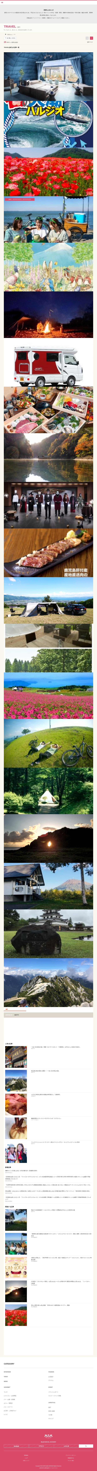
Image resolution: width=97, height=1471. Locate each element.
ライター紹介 (71, 1460)
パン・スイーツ (8, 1407)
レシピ (6, 1414)
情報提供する (71, 1458)
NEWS (6, 1381)
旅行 (49, 1407)
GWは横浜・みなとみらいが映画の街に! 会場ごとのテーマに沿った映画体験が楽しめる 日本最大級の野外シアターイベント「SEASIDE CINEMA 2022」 (48, 1192)
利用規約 (26, 1455)
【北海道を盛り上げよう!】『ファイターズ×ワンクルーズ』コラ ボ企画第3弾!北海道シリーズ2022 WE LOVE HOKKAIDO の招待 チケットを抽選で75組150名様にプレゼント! (48, 1179)
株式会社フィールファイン (51, 1468)
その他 (50, 1415)
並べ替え (10, 38)
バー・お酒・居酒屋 (9, 1399)
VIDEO (6, 1376)
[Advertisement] (48, 1028)
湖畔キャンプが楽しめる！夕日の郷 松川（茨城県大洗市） (48, 1172)
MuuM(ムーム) (48, 1436)
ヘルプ (26, 1458)
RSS (86, 1446)
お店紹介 (50, 1376)
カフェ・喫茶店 (8, 1403)
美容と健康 (51, 1411)
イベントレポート (53, 1392)
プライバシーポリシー (71, 1455)
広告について (26, 1460)
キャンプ (50, 1418)
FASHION (51, 1372)
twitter (66, 1446)
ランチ (6, 1392)
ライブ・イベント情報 (54, 1395)
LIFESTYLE (51, 1402)
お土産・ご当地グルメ (10, 1410)
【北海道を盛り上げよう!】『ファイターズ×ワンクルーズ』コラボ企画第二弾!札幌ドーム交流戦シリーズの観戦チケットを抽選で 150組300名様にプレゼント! (48, 1199)
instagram (41, 1446)
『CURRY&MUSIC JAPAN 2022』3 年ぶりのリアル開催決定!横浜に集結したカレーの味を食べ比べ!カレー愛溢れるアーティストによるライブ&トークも (48, 1186)
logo (48, 1)
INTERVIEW (7, 1372)
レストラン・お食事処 (10, 1395)
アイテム (50, 1380)
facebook (16, 1446)
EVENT (50, 1387)
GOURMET (7, 1387)
